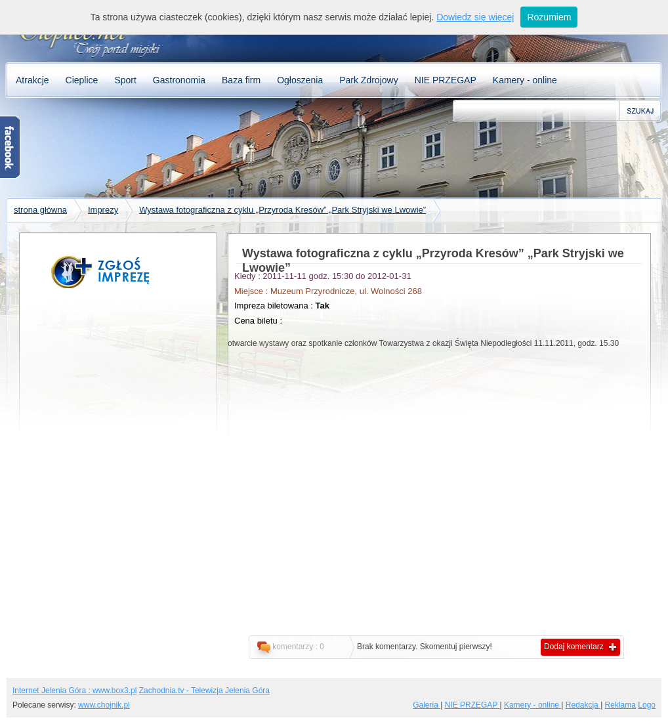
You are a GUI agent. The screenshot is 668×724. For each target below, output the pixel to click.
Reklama (620, 705)
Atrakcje (32, 80)
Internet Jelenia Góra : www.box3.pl (74, 690)
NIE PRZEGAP (445, 80)
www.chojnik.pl (104, 705)
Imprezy (103, 210)
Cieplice (82, 80)
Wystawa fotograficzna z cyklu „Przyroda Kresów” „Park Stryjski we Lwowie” (282, 210)
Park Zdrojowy (368, 80)
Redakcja (583, 705)
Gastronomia (179, 80)
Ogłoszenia (300, 80)
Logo (647, 705)
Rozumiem (549, 17)
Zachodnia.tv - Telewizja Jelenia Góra (204, 690)
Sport (125, 80)
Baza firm (241, 80)
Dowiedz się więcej (475, 17)
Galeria (426, 705)
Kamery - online (525, 80)
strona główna (40, 210)
